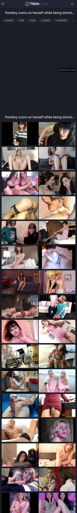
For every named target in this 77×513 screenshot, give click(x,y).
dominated (62, 20)
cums (32, 20)
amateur (9, 20)
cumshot (46, 20)
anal (22, 20)
